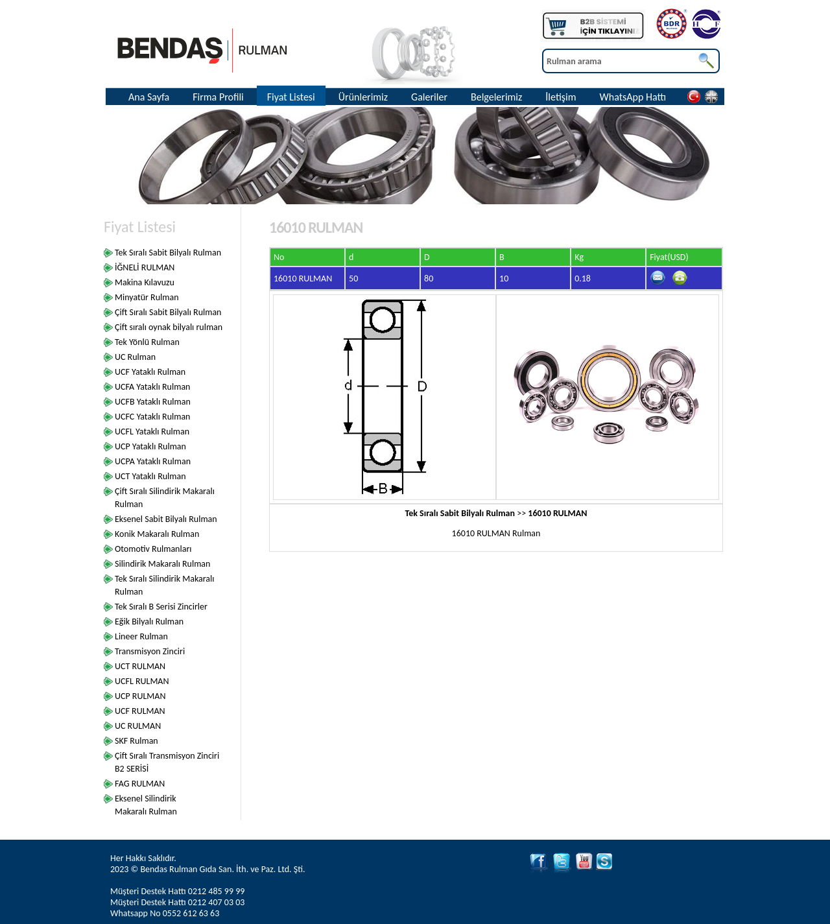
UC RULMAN (138, 725)
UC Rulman (135, 356)
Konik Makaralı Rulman (157, 533)
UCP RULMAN (140, 696)
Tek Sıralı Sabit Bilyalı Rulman (168, 252)
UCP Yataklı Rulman (150, 446)
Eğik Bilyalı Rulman (149, 621)
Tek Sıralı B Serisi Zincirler (161, 606)
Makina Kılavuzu (144, 282)
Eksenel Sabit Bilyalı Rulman (166, 519)
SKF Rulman (136, 740)
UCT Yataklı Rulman (150, 476)
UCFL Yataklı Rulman (152, 431)
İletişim (560, 97)
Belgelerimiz (496, 97)
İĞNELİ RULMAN (144, 267)
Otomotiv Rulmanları (153, 548)
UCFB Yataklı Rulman (153, 401)
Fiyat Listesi (291, 97)
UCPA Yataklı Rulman (153, 461)
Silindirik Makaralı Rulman (162, 563)
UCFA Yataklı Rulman (152, 386)
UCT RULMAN (140, 666)
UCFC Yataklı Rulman (152, 416)
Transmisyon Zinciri (150, 651)
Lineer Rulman (141, 636)
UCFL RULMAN (142, 681)
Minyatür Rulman (147, 297)
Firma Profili (218, 97)
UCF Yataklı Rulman (150, 371)
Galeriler (429, 97)
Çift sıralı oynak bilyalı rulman (168, 327)
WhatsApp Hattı (633, 97)
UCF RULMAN (140, 711)
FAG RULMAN (140, 783)
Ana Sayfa (148, 97)
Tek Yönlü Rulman (147, 342)
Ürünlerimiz (363, 97)
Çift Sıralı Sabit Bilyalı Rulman (168, 312)
